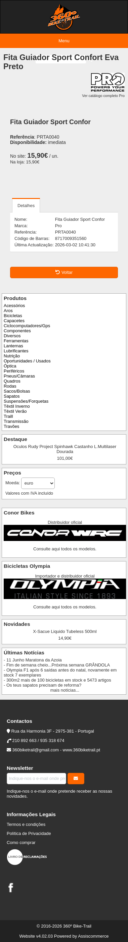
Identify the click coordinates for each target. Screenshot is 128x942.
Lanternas (13, 345)
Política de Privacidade (29, 833)
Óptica (10, 365)
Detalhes (26, 205)
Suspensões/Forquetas (26, 401)
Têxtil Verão (15, 411)
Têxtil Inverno (17, 406)
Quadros (12, 381)
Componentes (17, 330)
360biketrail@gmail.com (35, 749)
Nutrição (12, 355)
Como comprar (21, 842)
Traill (8, 416)
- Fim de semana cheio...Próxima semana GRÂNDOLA (57, 664)
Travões (11, 426)
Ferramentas (16, 340)
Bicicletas (13, 315)
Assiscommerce (93, 936)
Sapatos (12, 396)
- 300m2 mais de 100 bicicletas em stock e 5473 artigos (57, 680)
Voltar (64, 272)
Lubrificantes (16, 350)
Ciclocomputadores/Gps (27, 325)
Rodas (10, 386)
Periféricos (14, 371)
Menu (63, 40)
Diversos (12, 335)
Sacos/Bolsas (17, 391)
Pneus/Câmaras (19, 376)
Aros (8, 310)
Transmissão (16, 421)
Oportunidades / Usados (27, 360)
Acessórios (14, 305)
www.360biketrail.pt (81, 749)
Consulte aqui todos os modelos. (64, 548)
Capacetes (14, 320)
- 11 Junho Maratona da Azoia (33, 659)
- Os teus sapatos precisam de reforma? (42, 685)
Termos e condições (26, 824)
